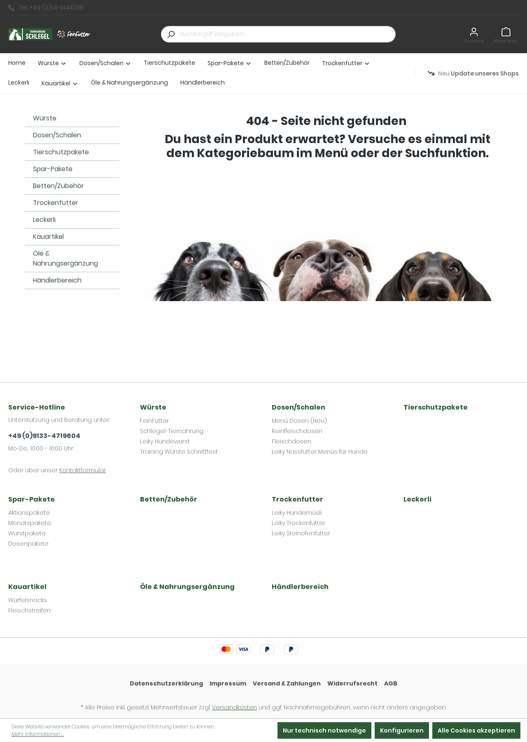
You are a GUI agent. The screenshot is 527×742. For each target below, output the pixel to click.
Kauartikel (48, 236)
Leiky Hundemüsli (297, 513)
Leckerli (44, 219)
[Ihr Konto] (474, 34)
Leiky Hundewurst (165, 441)
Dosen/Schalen (57, 135)
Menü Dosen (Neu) (299, 421)
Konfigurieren (402, 730)
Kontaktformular (82, 470)
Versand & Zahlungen (287, 683)
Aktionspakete (29, 513)
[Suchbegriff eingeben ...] (288, 34)
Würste (44, 118)
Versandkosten (234, 707)
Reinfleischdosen (297, 431)
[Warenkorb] (506, 34)
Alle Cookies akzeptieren (476, 730)
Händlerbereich (57, 280)
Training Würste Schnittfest (179, 452)
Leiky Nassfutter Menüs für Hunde (320, 452)
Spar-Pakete (52, 169)
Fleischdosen (291, 441)
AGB (390, 683)
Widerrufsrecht (352, 683)
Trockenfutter (55, 202)
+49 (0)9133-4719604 (44, 435)
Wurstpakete (27, 533)
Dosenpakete (28, 543)
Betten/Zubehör (58, 186)
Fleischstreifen (29, 610)
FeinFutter (154, 421)
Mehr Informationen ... (38, 733)
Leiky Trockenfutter (298, 523)
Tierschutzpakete (61, 152)
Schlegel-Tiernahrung (171, 431)
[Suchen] (170, 34)
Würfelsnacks (27, 600)
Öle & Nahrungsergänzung (65, 258)
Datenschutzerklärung (166, 683)
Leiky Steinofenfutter (301, 533)
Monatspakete (29, 523)
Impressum (228, 683)
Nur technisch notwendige (324, 730)
